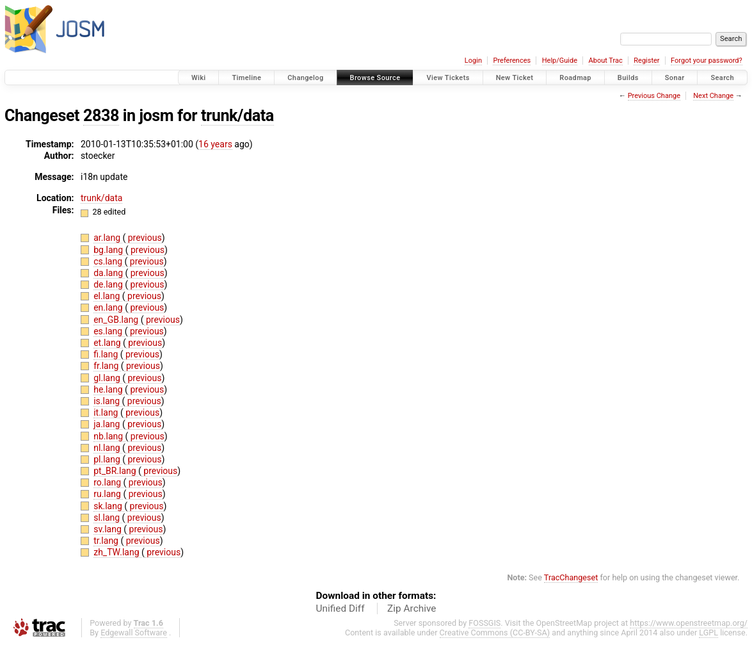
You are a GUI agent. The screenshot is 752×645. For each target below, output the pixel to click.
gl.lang (107, 378)
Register (646, 60)
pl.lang (107, 459)
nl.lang (107, 448)
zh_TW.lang (117, 552)
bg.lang (109, 250)
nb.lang (109, 436)
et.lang (108, 343)
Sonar (675, 78)
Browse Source (375, 78)
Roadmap (575, 78)
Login (473, 60)
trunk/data (237, 115)
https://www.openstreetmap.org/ (689, 623)
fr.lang (107, 366)
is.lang (107, 401)
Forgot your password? (706, 60)
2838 (101, 115)
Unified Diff (340, 608)
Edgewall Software (133, 632)
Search (722, 78)
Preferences (512, 60)
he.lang (109, 389)
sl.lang (107, 517)
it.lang (106, 412)
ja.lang (107, 424)
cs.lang (108, 261)
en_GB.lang (117, 319)
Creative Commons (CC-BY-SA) (495, 632)
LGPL (708, 632)
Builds (628, 78)
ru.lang (108, 494)
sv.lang (108, 529)
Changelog (305, 78)
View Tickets (447, 78)
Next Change (713, 96)
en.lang (109, 307)
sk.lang (108, 506)
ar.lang (107, 238)
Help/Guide (559, 60)
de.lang (109, 284)
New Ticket (515, 78)
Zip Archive (411, 608)
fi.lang (106, 354)
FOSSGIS (484, 623)
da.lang (109, 273)
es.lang (108, 331)
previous (143, 238)
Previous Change (654, 96)
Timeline (246, 78)
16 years (215, 144)
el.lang (107, 296)
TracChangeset (571, 577)
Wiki (198, 78)
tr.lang (106, 540)
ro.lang (108, 482)
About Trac (606, 60)
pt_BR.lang (115, 471)
